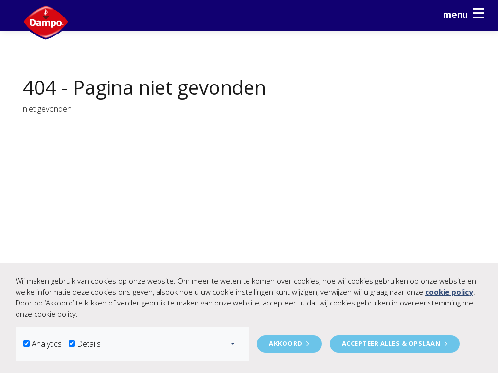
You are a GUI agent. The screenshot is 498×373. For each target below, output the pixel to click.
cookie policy (449, 292)
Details (89, 344)
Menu (463, 13)
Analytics (47, 344)
